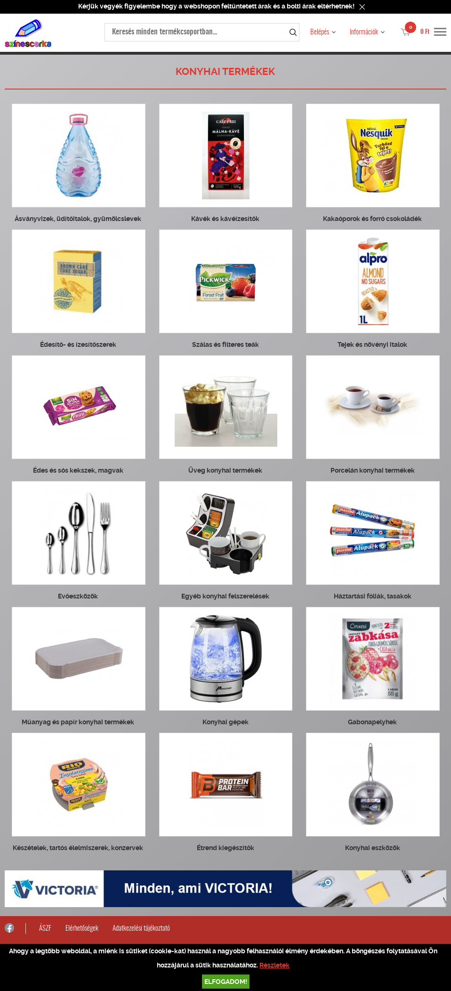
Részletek (274, 965)
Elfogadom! (225, 981)
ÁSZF (45, 928)
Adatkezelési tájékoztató (141, 928)
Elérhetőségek (81, 928)
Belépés (319, 32)
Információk (364, 32)
